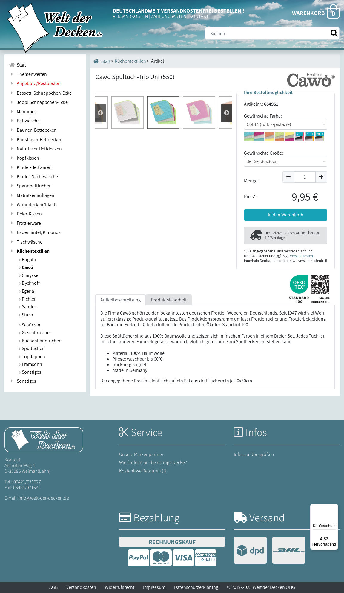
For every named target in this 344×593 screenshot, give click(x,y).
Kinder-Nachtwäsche (33, 176)
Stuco (26, 315)
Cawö (26, 267)
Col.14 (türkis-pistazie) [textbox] (269, 124)
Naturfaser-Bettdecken (35, 149)
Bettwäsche (24, 121)
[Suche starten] (334, 33)
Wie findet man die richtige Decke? (153, 462)
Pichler (27, 299)
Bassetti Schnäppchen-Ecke (40, 93)
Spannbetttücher (29, 186)
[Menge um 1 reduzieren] (288, 177)
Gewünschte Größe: (263, 153)
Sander (27, 307)
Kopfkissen (24, 158)
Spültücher (31, 348)
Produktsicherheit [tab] (169, 307)
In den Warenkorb (285, 215)
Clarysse (28, 275)
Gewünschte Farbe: (263, 116)
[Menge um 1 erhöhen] (321, 177)
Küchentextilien (29, 251)
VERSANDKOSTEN (130, 16)
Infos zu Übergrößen (254, 454)
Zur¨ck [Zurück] (226, 249)
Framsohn (30, 364)
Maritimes (22, 111)
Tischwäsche (25, 242)
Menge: (251, 181)
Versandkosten (301, 255)
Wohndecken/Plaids (33, 204)
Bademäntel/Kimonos (35, 232)
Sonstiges (30, 372)
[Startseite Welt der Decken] (43, 439)
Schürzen (29, 325)
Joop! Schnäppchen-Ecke (38, 102)
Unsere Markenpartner (141, 454)
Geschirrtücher (35, 332)
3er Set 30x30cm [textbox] (263, 161)
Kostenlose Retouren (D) (143, 471)
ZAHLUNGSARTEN (168, 16)
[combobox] (285, 124)
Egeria (26, 291)
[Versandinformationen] (269, 551)
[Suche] (272, 33)
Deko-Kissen (25, 214)
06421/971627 (27, 482)
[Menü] (334, 507)
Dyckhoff (29, 283)
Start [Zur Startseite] (17, 65)
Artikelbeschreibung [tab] (120, 307)
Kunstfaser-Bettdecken (35, 139)
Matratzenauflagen (31, 195)
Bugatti (27, 259)
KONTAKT (199, 16)
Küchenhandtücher (39, 341)
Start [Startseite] (101, 61)
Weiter (100, 249)
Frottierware (25, 223)
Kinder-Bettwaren (30, 167)
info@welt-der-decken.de (44, 498)
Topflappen (32, 356)
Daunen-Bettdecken (33, 130)
